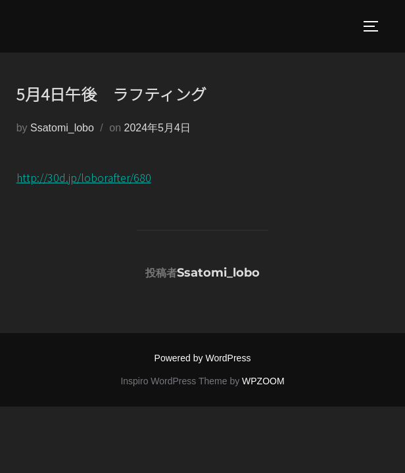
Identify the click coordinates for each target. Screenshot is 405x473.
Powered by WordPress (203, 358)
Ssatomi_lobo (62, 127)
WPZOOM (263, 381)
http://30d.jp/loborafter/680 (83, 177)
